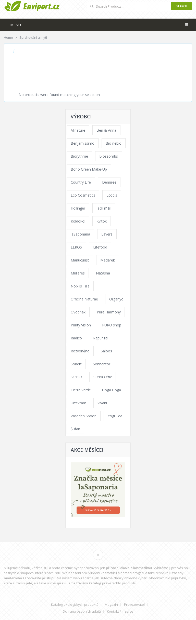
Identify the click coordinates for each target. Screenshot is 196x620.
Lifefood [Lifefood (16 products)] (100, 247)
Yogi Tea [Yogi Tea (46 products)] (115, 416)
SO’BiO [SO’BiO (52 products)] (76, 377)
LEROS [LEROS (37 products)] (76, 247)
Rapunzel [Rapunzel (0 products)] (100, 338)
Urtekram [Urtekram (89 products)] (78, 403)
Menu (15, 24)
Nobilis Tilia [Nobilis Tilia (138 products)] (80, 286)
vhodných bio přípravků (167, 578)
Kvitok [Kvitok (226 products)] (101, 221)
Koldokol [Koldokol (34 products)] (78, 221)
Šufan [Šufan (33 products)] (75, 428)
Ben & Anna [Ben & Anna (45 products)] (106, 130)
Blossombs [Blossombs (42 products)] (108, 156)
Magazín (111, 604)
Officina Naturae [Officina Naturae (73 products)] (84, 299)
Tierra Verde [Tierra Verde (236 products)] (81, 390)
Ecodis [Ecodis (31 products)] (111, 195)
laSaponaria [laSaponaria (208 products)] (80, 234)
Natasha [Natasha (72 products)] (103, 273)
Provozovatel (134, 604)
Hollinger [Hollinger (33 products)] (78, 208)
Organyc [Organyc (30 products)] (116, 299)
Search (181, 6)
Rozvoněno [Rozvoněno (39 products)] (80, 351)
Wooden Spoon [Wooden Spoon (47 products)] (83, 416)
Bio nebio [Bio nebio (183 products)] (113, 143)
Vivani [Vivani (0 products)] (102, 403)
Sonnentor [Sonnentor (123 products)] (101, 364)
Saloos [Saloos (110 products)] (106, 351)
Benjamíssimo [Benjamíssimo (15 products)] (82, 143)
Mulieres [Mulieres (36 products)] (78, 273)
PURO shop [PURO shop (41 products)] (111, 325)
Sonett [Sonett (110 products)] (76, 364)
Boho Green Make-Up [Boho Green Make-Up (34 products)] (89, 169)
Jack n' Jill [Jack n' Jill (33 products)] (103, 208)
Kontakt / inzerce (120, 611)
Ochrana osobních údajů (82, 611)
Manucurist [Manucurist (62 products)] (80, 260)
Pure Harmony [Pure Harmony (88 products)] (109, 312)
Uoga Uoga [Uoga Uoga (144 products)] (111, 390)
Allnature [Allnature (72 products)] (78, 130)
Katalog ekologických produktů (75, 604)
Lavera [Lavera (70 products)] (107, 234)
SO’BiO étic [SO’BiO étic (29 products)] (102, 377)
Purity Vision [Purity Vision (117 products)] (81, 325)
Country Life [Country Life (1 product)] (81, 182)
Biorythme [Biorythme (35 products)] (79, 156)
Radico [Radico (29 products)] (76, 338)
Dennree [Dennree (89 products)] (109, 182)
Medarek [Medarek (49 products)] (107, 260)
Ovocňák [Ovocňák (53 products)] (78, 312)
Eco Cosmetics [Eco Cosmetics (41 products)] (83, 195)
